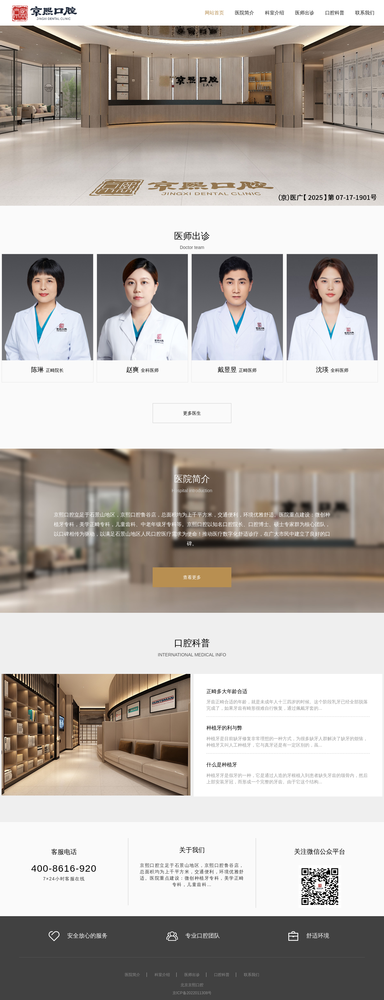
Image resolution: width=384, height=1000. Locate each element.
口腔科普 (334, 13)
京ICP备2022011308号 (192, 993)
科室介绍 (274, 13)
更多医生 (192, 413)
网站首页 (214, 13)
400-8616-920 (64, 868)
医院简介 (244, 13)
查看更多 (192, 577)
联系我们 (364, 13)
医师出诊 (304, 13)
